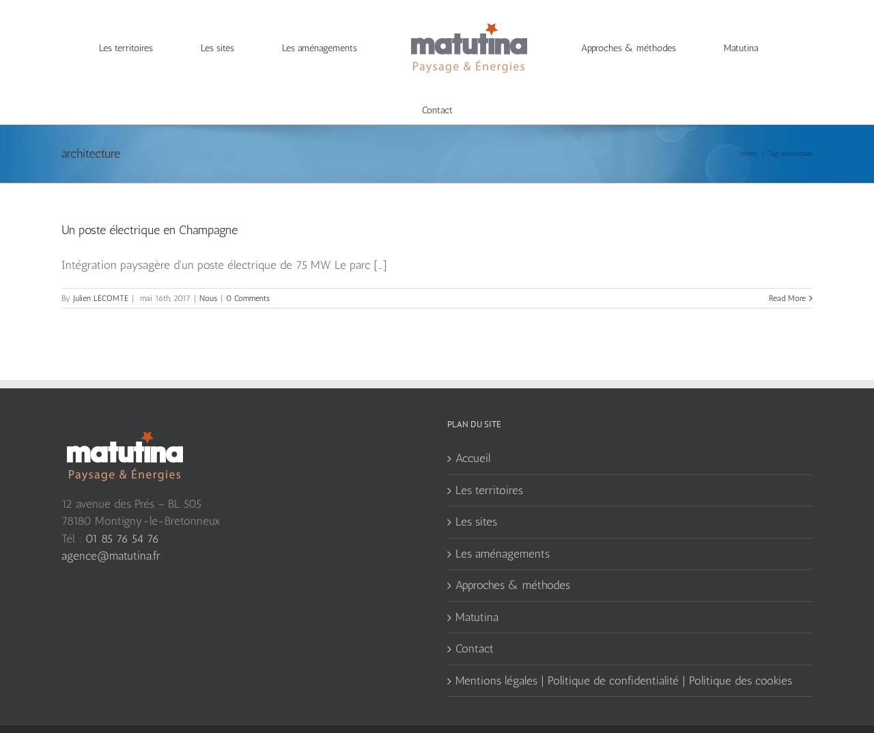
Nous (208, 271)
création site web (142, 716)
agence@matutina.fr (110, 528)
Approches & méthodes (512, 557)
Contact (474, 621)
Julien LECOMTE (100, 271)
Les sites (476, 494)
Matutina (476, 590)
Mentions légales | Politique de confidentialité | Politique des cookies (623, 653)
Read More (787, 271)
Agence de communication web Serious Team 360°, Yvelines (285, 716)
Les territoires (489, 463)
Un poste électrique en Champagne (149, 202)
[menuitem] (135, 48)
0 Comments (248, 271)
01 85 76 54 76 (122, 511)
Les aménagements (502, 526)
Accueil (472, 430)
